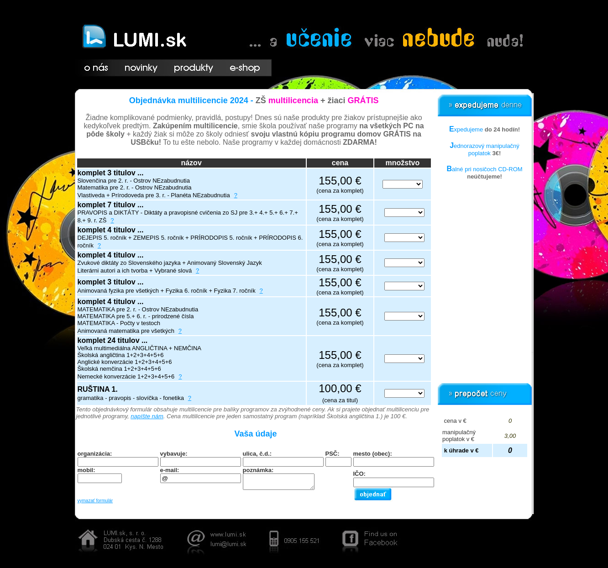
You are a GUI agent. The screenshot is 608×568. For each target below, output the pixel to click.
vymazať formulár (95, 500)
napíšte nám (147, 416)
